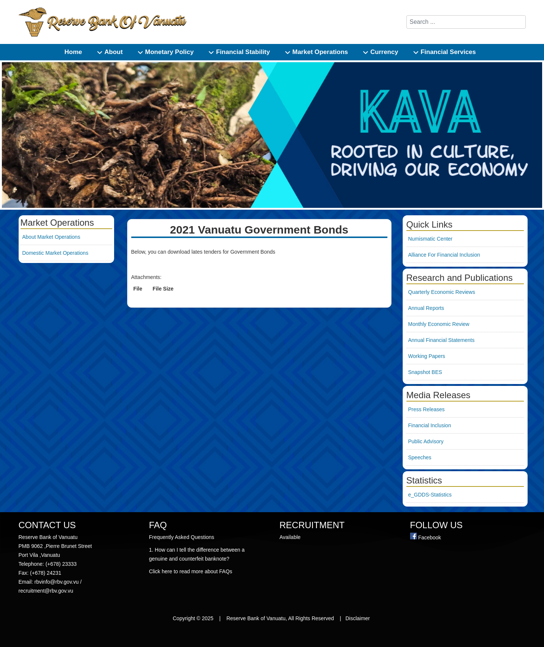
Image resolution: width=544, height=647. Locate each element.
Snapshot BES (425, 372)
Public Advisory (426, 441)
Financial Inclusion (429, 425)
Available (291, 537)
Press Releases (426, 409)
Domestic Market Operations (55, 253)
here (168, 571)
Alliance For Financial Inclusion (444, 255)
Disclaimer (358, 618)
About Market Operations (51, 237)
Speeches (419, 457)
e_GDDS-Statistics (430, 495)
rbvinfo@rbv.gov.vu (56, 582)
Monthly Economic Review (438, 324)
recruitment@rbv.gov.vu (46, 591)
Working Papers (426, 356)
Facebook (429, 537)
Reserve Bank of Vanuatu (256, 618)
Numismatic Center (430, 239)
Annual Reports (426, 308)
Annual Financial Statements (441, 340)
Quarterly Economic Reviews (441, 292)
